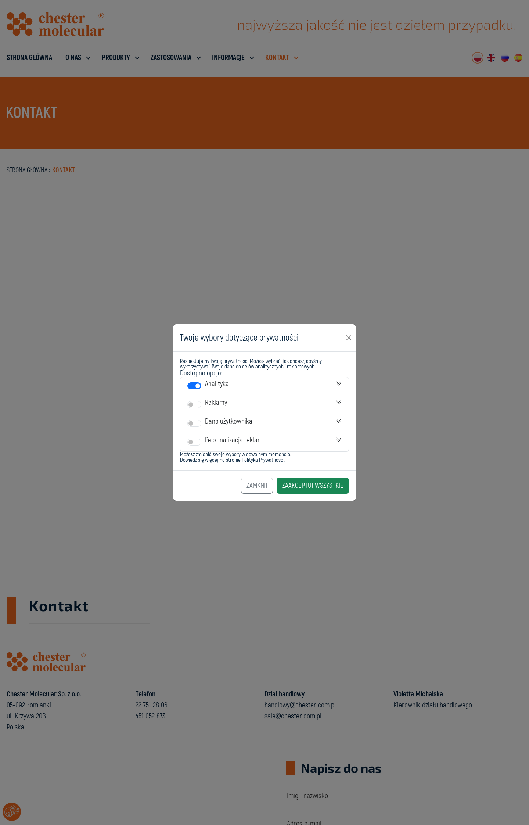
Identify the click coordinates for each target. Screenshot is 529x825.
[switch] (194, 385)
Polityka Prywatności (263, 460)
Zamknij (256, 485)
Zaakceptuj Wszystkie (312, 485)
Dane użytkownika (228, 421)
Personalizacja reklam (234, 440)
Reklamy (216, 402)
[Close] (349, 337)
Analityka (217, 383)
